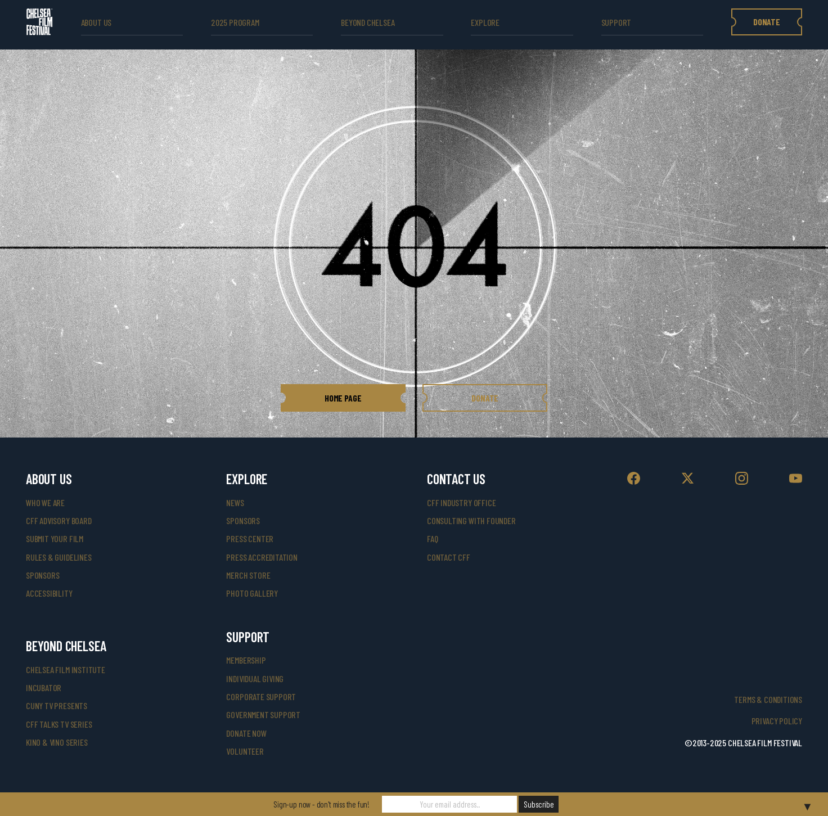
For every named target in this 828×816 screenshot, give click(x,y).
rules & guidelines (59, 557)
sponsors (43, 575)
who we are (45, 502)
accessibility (49, 593)
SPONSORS (243, 520)
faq (432, 538)
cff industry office (461, 502)
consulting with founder (471, 520)
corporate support (261, 696)
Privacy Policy (777, 720)
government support (263, 714)
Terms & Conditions (768, 699)
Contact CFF (448, 557)
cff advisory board (59, 520)
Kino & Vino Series (57, 742)
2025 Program (235, 22)
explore (485, 22)
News (235, 502)
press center (249, 538)
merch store (248, 575)
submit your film (54, 538)
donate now (246, 733)
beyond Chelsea (367, 22)
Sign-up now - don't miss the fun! (321, 804)
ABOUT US (96, 22)
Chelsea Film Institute (65, 669)
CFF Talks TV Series (59, 724)
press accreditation (262, 557)
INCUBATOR (43, 687)
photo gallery (252, 593)
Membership (246, 660)
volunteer (244, 751)
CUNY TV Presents (56, 705)
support (616, 22)
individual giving (255, 678)
